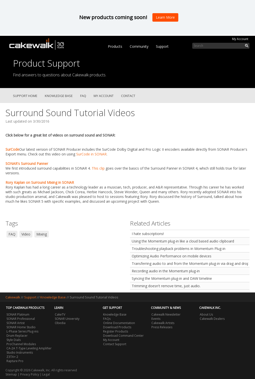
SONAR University (67, 319)
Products (115, 46)
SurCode (12, 149)
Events (155, 319)
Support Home (25, 96)
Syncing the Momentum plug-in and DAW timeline (172, 278)
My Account (240, 39)
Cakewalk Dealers (212, 319)
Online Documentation (119, 323)
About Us (206, 314)
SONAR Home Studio (21, 327)
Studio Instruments (19, 352)
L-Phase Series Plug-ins (22, 331)
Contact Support (114, 344)
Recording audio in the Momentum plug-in (166, 271)
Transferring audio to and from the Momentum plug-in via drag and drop (190, 263)
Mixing (41, 234)
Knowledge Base (59, 96)
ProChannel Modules (21, 344)
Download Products (117, 327)
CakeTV (60, 314)
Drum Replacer (17, 335)
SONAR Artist (15, 323)
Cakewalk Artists (162, 323)
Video (25, 234)
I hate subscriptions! (148, 233)
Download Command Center (123, 335)
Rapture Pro (14, 361)
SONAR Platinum (17, 314)
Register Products (115, 331)
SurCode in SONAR (91, 154)
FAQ (83, 96)
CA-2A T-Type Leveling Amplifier (29, 348)
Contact (128, 96)
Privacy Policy (29, 374)
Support (162, 46)
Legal (46, 374)
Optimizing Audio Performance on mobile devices (171, 256)
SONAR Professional (20, 319)
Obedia (60, 323)
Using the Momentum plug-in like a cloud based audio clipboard (183, 241)
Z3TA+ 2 (12, 357)
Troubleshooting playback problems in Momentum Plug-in (178, 248)
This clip (98, 168)
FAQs (107, 319)
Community (139, 46)
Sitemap (11, 374)
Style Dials (13, 340)
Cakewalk (12, 297)
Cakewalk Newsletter (166, 314)
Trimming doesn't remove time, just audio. (166, 286)
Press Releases (161, 327)
